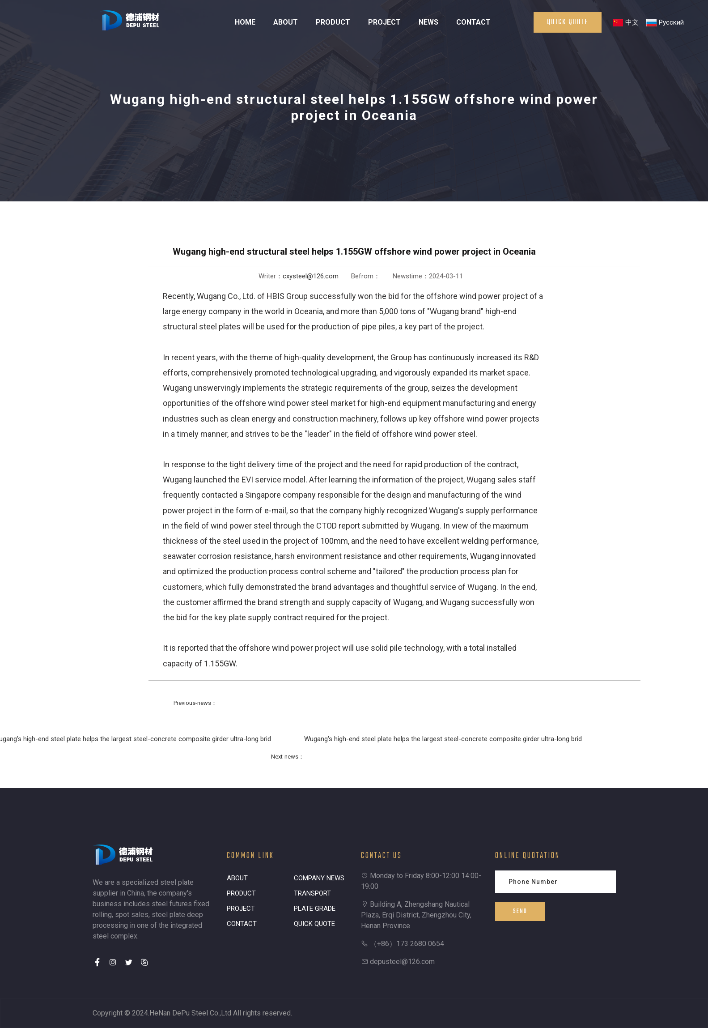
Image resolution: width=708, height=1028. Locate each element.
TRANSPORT (312, 893)
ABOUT (285, 22)
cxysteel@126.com (311, 276)
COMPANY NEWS (319, 878)
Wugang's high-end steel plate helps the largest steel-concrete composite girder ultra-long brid (443, 739)
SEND (520, 911)
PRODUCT (333, 22)
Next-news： (287, 756)
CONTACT (473, 22)
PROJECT (384, 22)
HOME (245, 22)
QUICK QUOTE (314, 924)
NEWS (428, 22)
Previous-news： (195, 703)
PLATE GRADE (314, 908)
